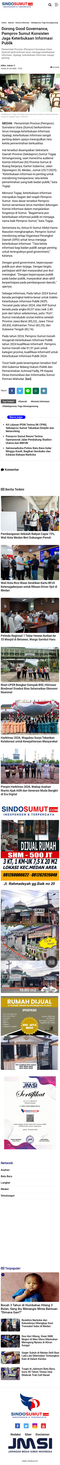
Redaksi (16, 1434)
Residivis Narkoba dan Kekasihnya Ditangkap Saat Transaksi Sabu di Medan (37, 1323)
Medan (5, 1189)
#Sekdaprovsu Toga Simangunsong (20, 406)
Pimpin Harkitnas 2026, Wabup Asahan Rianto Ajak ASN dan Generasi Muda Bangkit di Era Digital (29, 790)
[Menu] (57, 5)
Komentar (54, 67)
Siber (28, 1434)
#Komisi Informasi (40, 401)
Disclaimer (42, 1434)
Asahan (5, 1169)
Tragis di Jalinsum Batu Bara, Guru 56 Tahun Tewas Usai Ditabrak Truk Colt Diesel (38, 1371)
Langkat (5, 1182)
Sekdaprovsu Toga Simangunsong (44, 23)
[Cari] (50, 5)
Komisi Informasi (22, 23)
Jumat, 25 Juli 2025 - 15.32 (11, 69)
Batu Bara (6, 1176)
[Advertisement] (30, 1231)
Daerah (11, 23)
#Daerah (22, 401)
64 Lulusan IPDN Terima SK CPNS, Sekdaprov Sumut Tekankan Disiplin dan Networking (30, 428)
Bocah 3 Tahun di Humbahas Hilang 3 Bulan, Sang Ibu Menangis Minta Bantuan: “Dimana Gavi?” (29, 1308)
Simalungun (8, 1195)
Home (4, 23)
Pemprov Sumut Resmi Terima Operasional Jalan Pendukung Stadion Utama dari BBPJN (29, 440)
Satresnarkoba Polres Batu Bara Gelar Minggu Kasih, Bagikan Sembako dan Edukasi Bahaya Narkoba (29, 451)
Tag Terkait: (8, 401)
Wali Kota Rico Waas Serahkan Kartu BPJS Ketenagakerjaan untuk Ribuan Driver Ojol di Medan (29, 586)
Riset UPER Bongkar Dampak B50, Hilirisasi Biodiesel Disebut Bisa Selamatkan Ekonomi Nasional (29, 688)
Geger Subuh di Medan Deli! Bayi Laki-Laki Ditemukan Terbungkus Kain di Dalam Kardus (40, 1355)
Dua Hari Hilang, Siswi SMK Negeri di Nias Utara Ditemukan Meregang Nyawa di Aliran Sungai (40, 1341)
